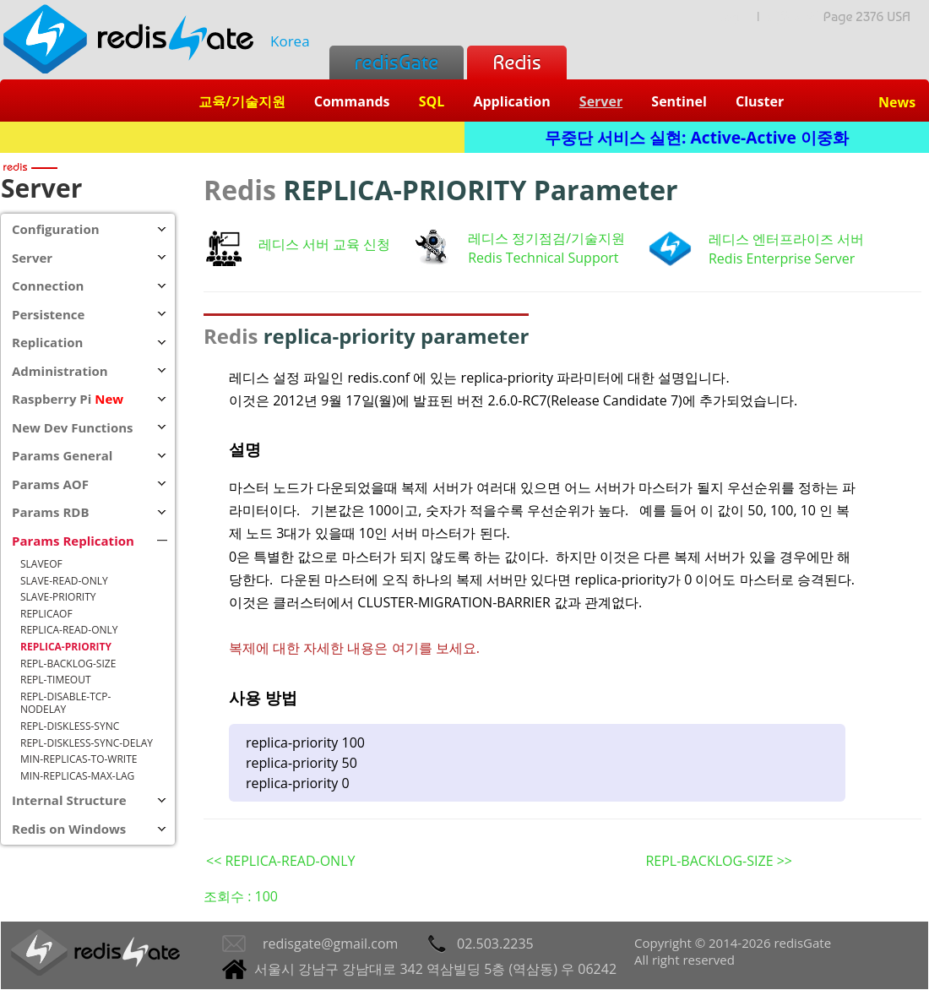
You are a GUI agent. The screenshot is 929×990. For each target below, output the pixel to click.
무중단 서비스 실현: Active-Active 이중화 (697, 137)
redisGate (396, 62)
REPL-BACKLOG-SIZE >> (718, 860)
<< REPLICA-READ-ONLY (280, 860)
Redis (516, 62)
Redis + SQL (232, 137)
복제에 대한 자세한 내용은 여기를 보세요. (354, 648)
